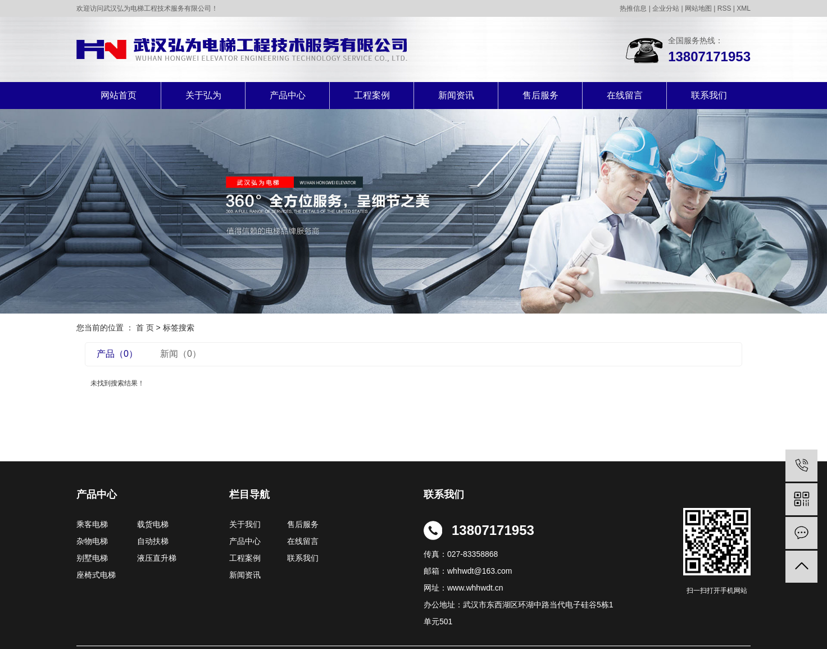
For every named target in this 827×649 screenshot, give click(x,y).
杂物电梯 (92, 541)
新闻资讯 (456, 95)
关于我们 (248, 524)
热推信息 (633, 8)
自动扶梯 (153, 541)
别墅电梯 (92, 557)
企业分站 (665, 8)
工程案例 (372, 95)
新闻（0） (180, 353)
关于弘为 (203, 95)
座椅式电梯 (96, 574)
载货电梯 (153, 524)
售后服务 (540, 95)
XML (744, 8)
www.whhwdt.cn (475, 587)
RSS (724, 8)
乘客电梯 (92, 524)
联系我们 (709, 95)
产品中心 (288, 95)
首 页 (145, 327)
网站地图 (698, 8)
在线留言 (625, 95)
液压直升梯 (156, 557)
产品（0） (117, 353)
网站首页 (119, 95)
